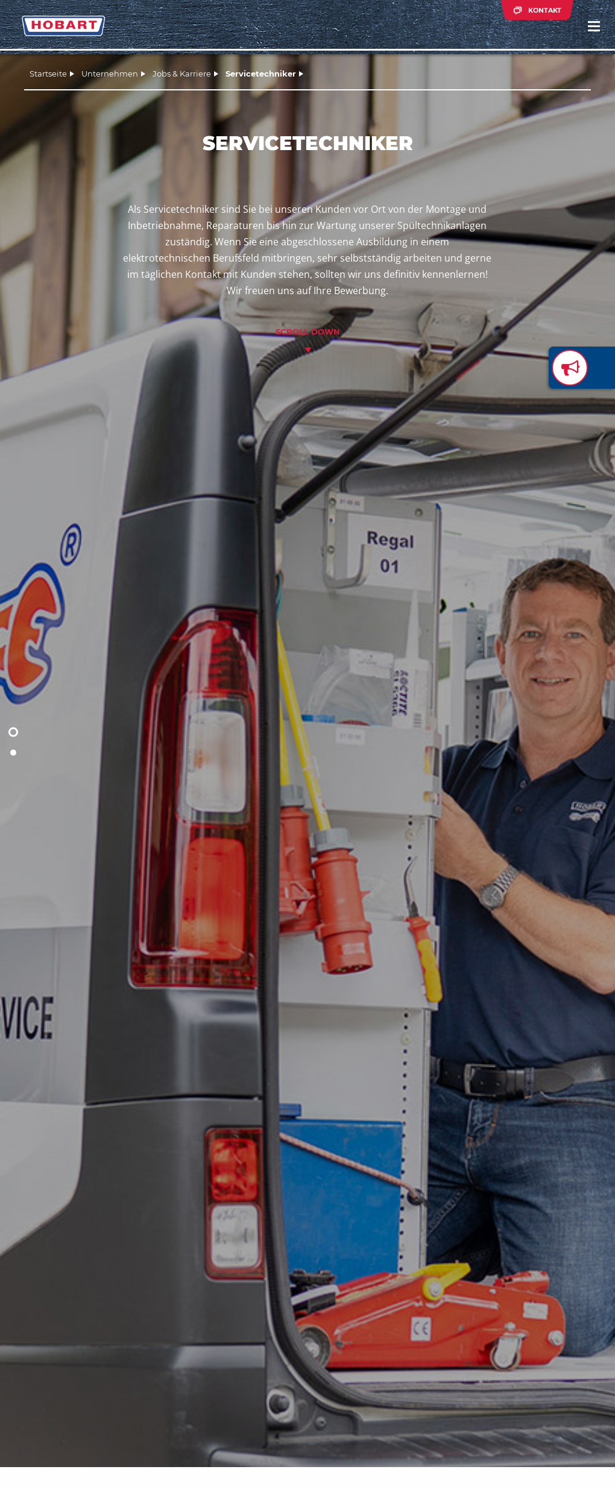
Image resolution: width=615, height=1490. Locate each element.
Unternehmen (109, 73)
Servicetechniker (261, 73)
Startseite (48, 73)
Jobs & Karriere (182, 73)
